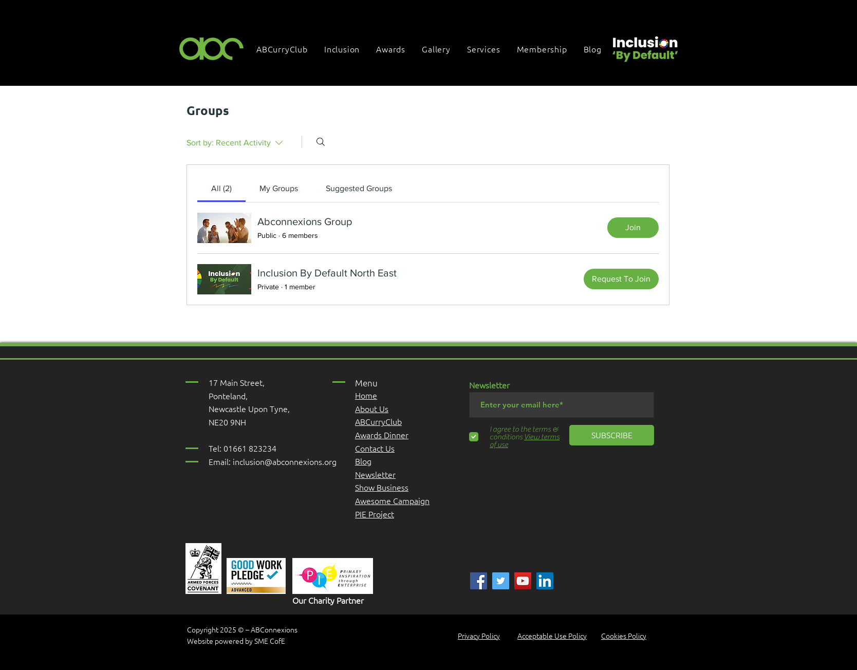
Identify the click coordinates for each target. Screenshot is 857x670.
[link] (221, 188)
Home (366, 395)
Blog (363, 461)
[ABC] (478, 580)
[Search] (320, 142)
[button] (343, 49)
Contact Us (375, 448)
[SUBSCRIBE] (611, 435)
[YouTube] (522, 580)
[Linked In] (544, 580)
